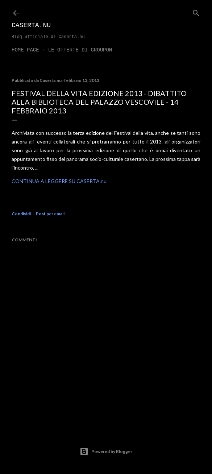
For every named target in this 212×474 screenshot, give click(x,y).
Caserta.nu (31, 25)
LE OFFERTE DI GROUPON (80, 50)
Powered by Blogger (106, 451)
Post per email (50, 213)
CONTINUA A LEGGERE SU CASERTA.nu (59, 181)
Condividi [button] (21, 213)
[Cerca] (196, 11)
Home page (25, 50)
